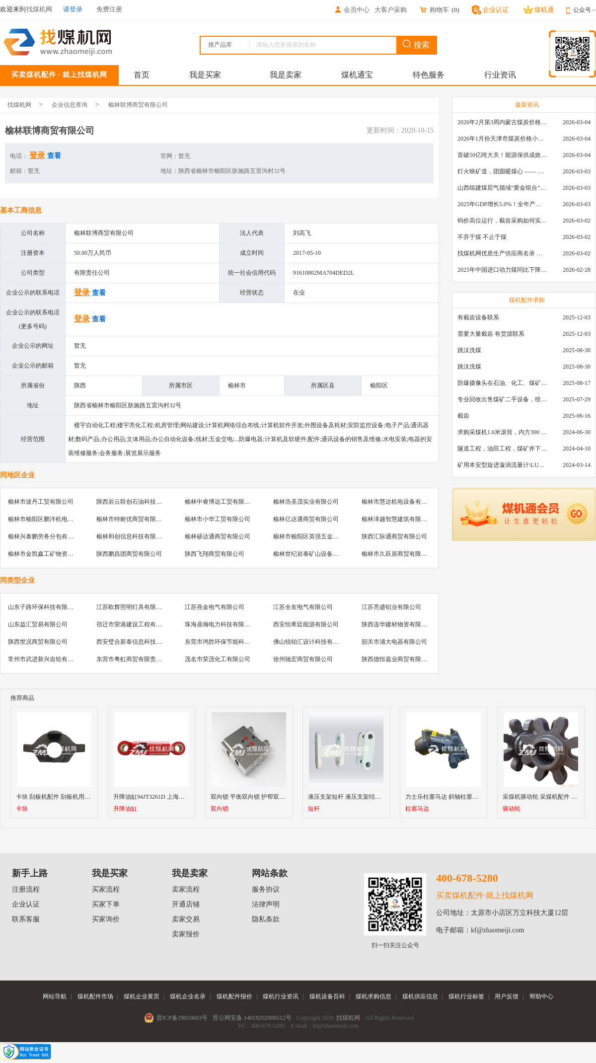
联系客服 (26, 919)
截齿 (463, 415)
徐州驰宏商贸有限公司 (303, 659)
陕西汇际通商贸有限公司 (394, 536)
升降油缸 (125, 809)
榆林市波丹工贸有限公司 (41, 501)
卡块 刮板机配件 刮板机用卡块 (56, 796)
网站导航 (55, 996)
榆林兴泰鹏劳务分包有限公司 (46, 536)
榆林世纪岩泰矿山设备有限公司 (315, 553)
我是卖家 (285, 75)
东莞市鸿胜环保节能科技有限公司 (229, 641)
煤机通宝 (357, 75)
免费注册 (109, 9)
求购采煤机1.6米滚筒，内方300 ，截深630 (502, 432)
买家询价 (106, 919)
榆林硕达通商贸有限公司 (217, 536)
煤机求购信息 (373, 996)
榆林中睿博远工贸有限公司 (220, 501)
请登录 (72, 9)
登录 (37, 155)
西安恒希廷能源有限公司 (306, 624)
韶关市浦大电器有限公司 (394, 641)
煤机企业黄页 (141, 996)
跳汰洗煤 (469, 350)
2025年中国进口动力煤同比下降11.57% (502, 269)
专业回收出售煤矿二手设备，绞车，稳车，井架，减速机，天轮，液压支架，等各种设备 (502, 399)
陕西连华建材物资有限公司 (397, 624)
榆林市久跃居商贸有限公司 (397, 553)
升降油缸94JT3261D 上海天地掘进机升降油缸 (172, 796)
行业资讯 (500, 75)
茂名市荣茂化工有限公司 (217, 659)
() (455, 9)
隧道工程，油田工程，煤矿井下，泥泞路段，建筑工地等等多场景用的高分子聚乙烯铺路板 (502, 448)
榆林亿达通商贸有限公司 (306, 519)
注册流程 (26, 889)
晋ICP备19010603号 (182, 1017)
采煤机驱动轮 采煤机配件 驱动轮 (546, 796)
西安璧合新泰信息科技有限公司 (138, 641)
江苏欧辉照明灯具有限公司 (132, 607)
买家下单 (106, 904)
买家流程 (106, 889)
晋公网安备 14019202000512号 (252, 1017)
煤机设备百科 (327, 996)
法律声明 (266, 904)
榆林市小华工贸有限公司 (217, 519)
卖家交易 (186, 919)
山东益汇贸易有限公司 (38, 624)
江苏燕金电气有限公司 (214, 607)
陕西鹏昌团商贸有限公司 (129, 553)
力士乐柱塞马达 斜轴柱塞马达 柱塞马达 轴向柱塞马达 (476, 796)
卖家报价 (186, 934)
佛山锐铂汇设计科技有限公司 (312, 641)
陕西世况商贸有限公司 (38, 641)
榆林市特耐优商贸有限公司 (132, 519)
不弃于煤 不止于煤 (482, 236)
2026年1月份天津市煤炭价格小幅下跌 (502, 138)
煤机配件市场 (95, 996)
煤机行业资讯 (280, 996)
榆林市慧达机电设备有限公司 (400, 501)
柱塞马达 (417, 809)
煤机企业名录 (188, 996)
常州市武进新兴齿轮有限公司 (46, 659)
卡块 (22, 809)
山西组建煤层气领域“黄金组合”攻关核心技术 (502, 187)
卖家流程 (186, 889)
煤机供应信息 (420, 996)
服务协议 (266, 889)
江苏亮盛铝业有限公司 (391, 607)
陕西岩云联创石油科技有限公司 (138, 501)
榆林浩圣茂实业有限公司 (306, 501)
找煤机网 (19, 104)
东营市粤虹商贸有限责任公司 (135, 659)
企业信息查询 (69, 104)
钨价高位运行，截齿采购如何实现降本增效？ (502, 220)
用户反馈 (507, 996)
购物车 (434, 9)
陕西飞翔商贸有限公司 (214, 553)
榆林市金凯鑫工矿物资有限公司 (49, 553)
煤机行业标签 (466, 996)
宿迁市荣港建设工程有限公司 (135, 624)
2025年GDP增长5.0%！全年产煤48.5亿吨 (502, 204)
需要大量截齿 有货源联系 (490, 333)
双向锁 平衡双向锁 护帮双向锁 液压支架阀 (266, 796)
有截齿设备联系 (478, 317)
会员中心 (352, 9)
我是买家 (205, 75)
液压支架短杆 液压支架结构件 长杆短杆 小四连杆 (373, 796)
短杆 (314, 809)
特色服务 (429, 75)
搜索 (416, 44)
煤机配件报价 (234, 996)
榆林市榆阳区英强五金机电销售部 (318, 536)
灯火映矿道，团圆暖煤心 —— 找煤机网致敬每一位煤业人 (502, 171)
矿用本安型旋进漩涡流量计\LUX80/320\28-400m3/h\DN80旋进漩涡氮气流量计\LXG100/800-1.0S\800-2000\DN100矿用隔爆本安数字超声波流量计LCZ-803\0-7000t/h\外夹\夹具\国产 (502, 464)
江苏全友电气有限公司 (303, 607)
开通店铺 (186, 904)
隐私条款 (266, 919)
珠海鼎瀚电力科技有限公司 (220, 624)
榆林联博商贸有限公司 (138, 104)
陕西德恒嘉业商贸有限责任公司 (403, 659)
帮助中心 (541, 996)
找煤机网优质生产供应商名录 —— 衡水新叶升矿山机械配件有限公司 (502, 253)
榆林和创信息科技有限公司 (132, 536)
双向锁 (219, 809)
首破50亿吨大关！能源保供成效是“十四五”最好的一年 (502, 155)
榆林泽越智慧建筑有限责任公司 (403, 519)
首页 (141, 75)
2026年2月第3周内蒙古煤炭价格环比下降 (502, 122)
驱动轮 (512, 809)
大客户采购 (390, 9)
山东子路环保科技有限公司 (43, 607)
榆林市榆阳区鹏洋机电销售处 (46, 519)
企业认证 (26, 904)
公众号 (584, 9)
